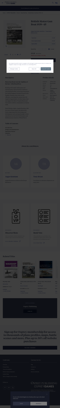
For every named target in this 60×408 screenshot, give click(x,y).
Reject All (34, 68)
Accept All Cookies (45, 68)
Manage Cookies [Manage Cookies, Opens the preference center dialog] (14, 68)
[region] (30, 66)
